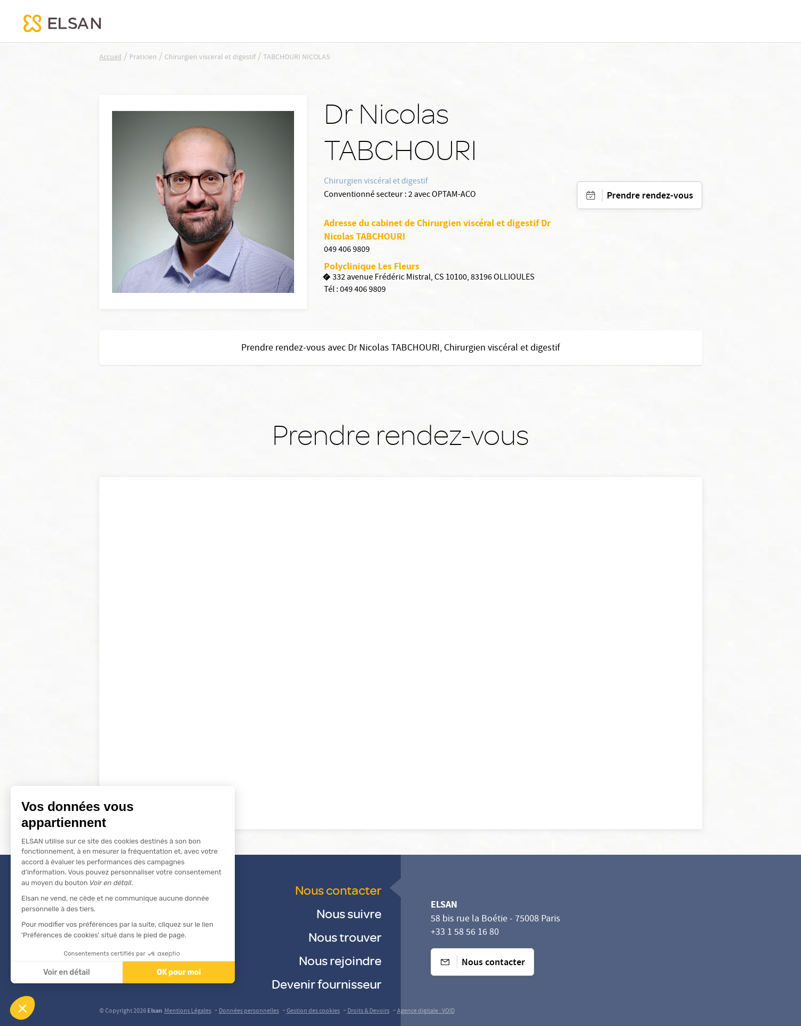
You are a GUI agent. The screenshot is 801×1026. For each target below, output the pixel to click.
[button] (22, 1008)
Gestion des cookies (313, 1011)
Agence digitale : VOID (426, 1011)
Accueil (110, 57)
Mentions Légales (187, 1011)
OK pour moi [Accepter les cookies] (112, 972)
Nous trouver (345, 936)
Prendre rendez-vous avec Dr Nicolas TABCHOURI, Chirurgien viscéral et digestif (400, 348)
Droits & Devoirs (368, 1011)
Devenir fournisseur (327, 983)
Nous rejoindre (340, 960)
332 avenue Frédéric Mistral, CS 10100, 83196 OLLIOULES (429, 278)
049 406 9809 (347, 250)
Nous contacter (338, 889)
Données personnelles (249, 1011)
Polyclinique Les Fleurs (371, 266)
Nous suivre (349, 913)
